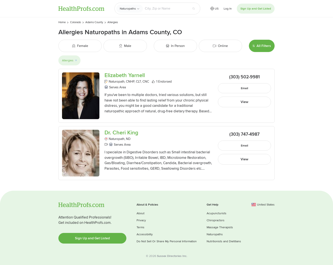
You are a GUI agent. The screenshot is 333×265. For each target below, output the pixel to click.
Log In (228, 8)
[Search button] (193, 8)
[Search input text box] (165, 8)
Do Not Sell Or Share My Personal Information (167, 241)
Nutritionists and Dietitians (224, 241)
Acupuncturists (216, 213)
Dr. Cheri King (121, 133)
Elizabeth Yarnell (124, 75)
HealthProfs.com (81, 8)
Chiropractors (215, 220)
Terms (140, 227)
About (140, 213)
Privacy (141, 220)
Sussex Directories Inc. (172, 256)
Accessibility (145, 234)
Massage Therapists (220, 227)
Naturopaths (128, 8)
